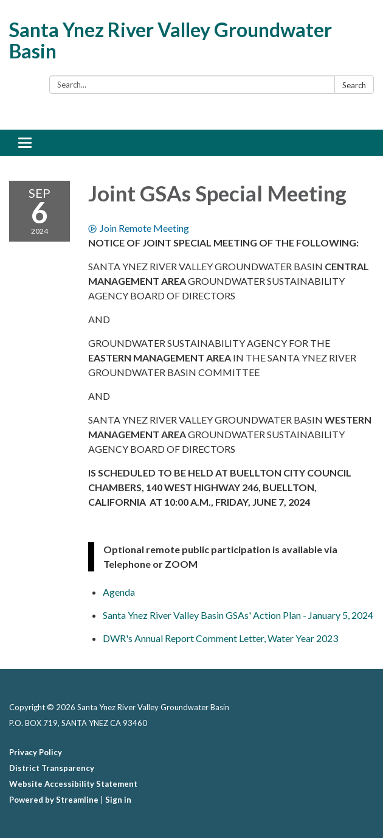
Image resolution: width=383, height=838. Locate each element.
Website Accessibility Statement (73, 784)
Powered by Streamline (53, 800)
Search (354, 85)
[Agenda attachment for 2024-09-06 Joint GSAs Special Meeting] (119, 592)
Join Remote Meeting (138, 228)
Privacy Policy (35, 752)
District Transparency (51, 768)
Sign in (118, 800)
